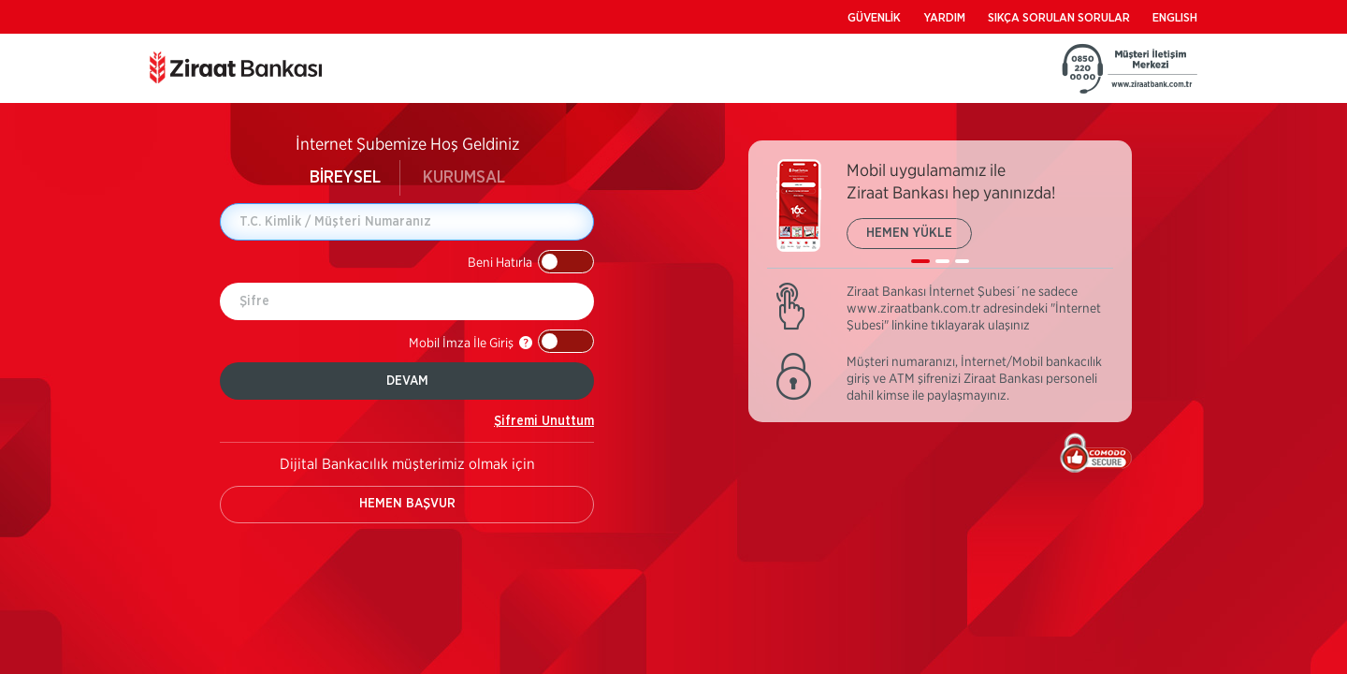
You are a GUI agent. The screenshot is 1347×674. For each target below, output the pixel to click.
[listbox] (940, 214)
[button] (531, 261)
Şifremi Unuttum (544, 421)
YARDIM (944, 18)
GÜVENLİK (874, 18)
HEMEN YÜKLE (909, 233)
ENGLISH (1174, 18)
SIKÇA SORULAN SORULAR (1059, 18)
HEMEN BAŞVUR (407, 503)
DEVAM (407, 381)
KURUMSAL (464, 177)
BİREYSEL (345, 177)
